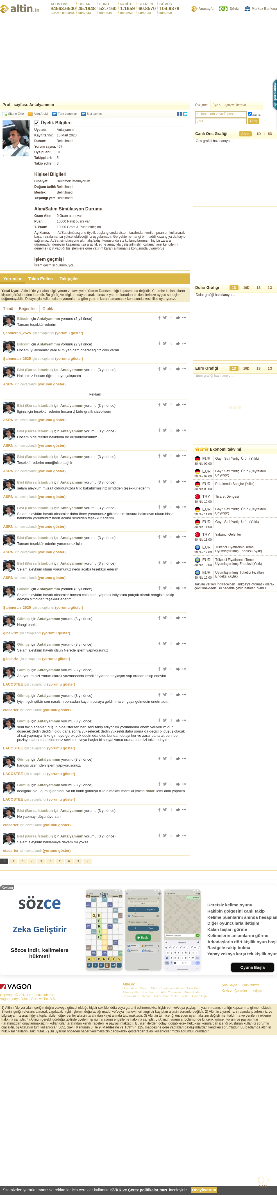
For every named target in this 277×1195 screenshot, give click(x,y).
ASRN (8, 384)
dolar (150, 870)
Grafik (47, 308)
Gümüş (23, 697)
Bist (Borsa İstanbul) (35, 370)
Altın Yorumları (171, 1149)
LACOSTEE (13, 763)
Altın (153, 1145)
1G (270, 288)
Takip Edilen (40, 278)
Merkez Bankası (264, 9)
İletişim (257, 1148)
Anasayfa (206, 9)
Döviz (234, 9)
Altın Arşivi (41, 113)
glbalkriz (10, 712)
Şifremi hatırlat (235, 105)
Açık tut (256, 114)
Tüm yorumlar (67, 113)
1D (258, 134)
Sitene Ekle (16, 113)
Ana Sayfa (229, 1143)
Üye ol (216, 105)
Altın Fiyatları (131, 1149)
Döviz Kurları (192, 1149)
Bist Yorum (150, 1149)
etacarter (11, 789)
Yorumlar (12, 278)
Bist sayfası (95, 113)
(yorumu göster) (69, 333)
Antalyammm (48, 318)
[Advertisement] (138, 57)
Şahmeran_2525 (17, 333)
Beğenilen (28, 308)
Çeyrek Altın (130, 1153)
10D (246, 288)
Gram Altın (129, 1145)
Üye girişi (201, 105)
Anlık (245, 134)
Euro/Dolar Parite (166, 1153)
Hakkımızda (250, 1143)
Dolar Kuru (193, 1145)
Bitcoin (23, 318)
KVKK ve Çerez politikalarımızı (138, 1190)
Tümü (8, 308)
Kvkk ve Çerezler (234, 1148)
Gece (263, 1186)
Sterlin (185, 1153)
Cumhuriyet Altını (171, 1145)
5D (270, 134)
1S (258, 288)
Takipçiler (69, 278)
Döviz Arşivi (200, 1153)
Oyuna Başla (252, 1125)
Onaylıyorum (204, 1190)
